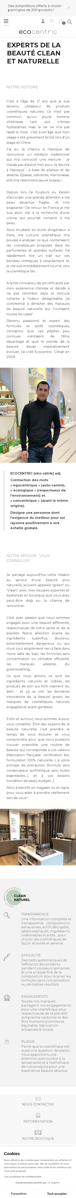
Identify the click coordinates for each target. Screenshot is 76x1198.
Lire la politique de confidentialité (22, 1176)
